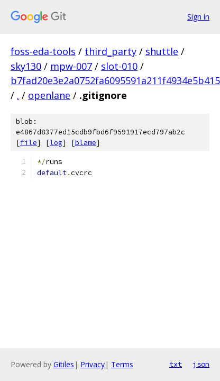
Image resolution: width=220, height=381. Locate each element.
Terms (122, 364)
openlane (49, 95)
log (56, 142)
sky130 (26, 66)
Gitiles (63, 364)
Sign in (198, 17)
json (200, 364)
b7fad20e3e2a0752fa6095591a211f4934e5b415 (115, 80)
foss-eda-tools (43, 51)
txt (175, 364)
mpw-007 (71, 66)
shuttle (161, 51)
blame (85, 142)
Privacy (92, 364)
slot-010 (119, 66)
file (28, 142)
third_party (110, 51)
